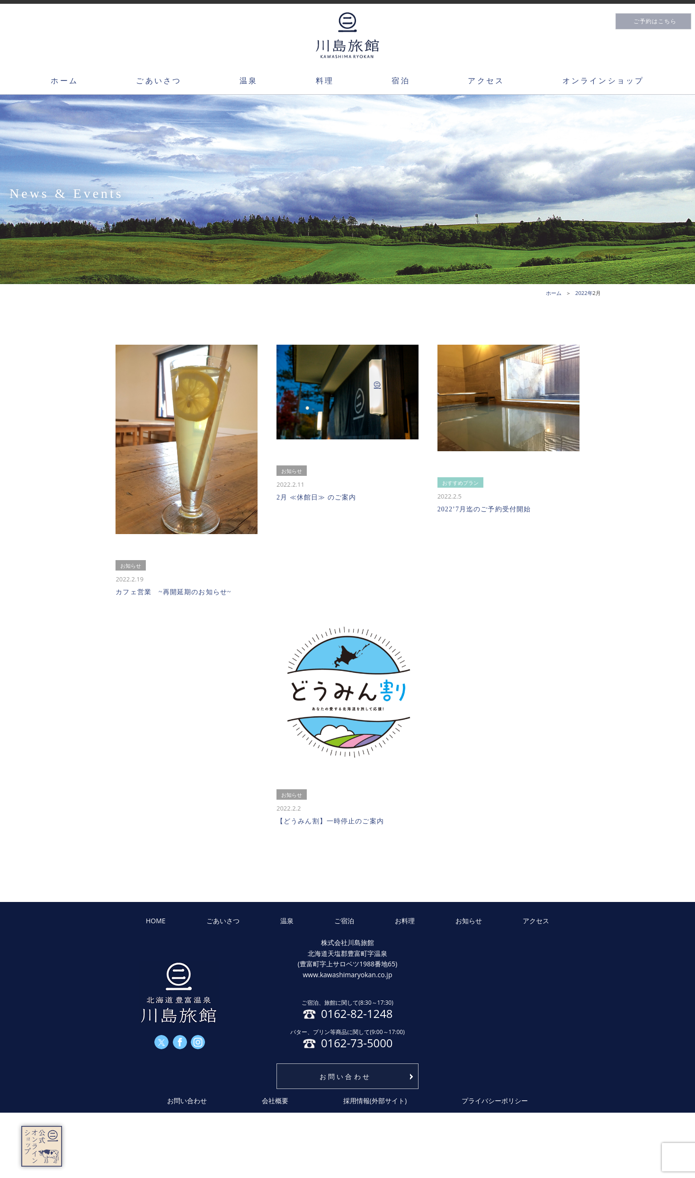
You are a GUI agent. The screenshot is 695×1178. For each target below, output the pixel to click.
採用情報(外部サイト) (375, 1100)
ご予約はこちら (655, 21)
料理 (325, 80)
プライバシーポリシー (495, 1100)
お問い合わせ (345, 1076)
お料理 (405, 920)
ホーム (64, 80)
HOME (156, 920)
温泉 (249, 80)
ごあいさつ (158, 80)
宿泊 (401, 80)
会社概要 (275, 1100)
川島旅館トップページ (347, 35)
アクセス (486, 80)
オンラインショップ (603, 80)
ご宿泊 (344, 920)
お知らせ (468, 920)
